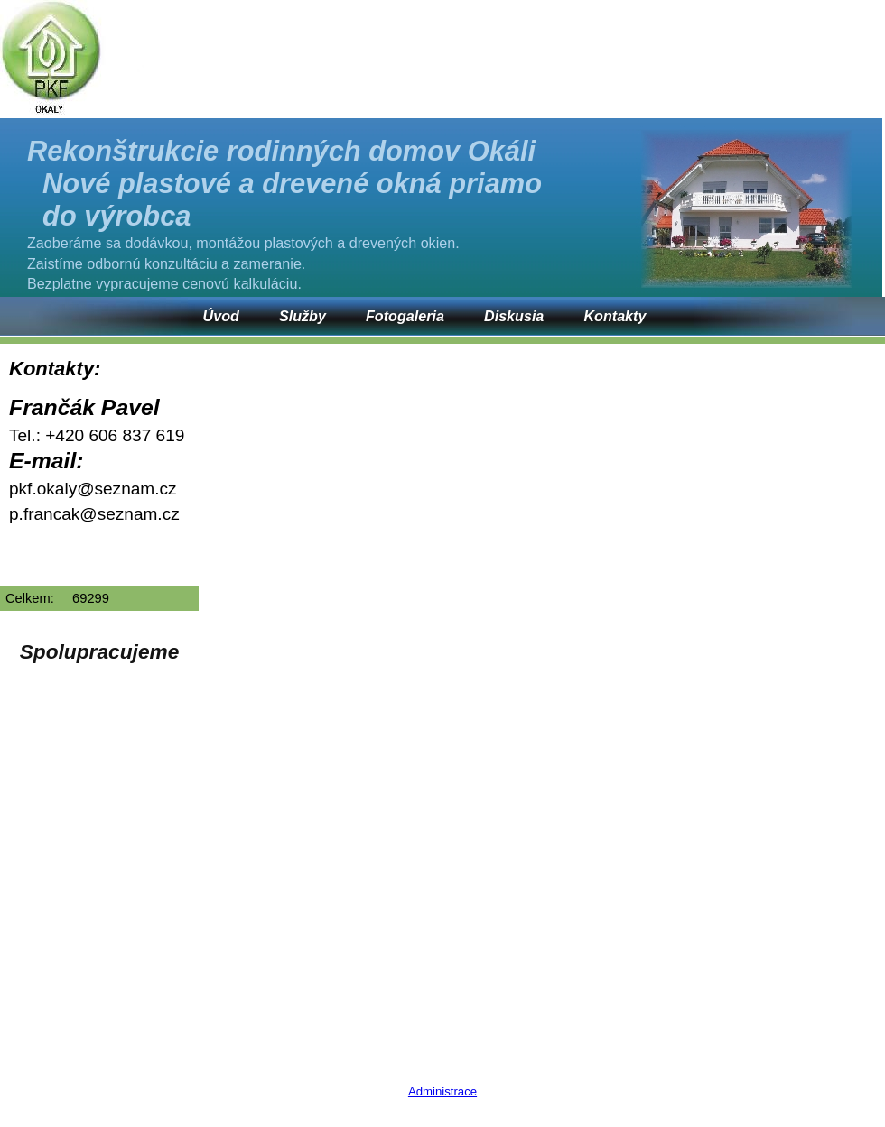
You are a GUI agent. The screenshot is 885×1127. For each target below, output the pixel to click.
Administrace (442, 1091)
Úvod (221, 316)
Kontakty (614, 316)
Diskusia (514, 316)
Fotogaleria (405, 316)
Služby (302, 316)
